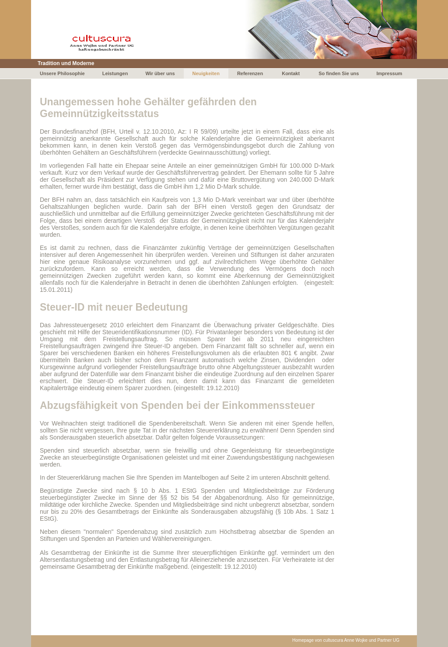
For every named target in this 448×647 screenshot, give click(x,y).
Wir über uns (160, 73)
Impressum (389, 73)
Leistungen (115, 73)
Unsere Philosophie (62, 73)
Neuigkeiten (206, 73)
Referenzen (250, 73)
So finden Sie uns (338, 73)
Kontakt (291, 73)
